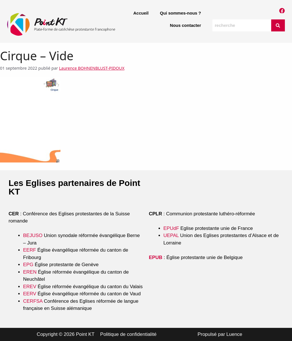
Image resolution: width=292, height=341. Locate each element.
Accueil (140, 13)
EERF (29, 250)
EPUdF (171, 228)
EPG (28, 264)
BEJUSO (33, 235)
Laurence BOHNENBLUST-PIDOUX (91, 68)
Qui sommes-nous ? (180, 13)
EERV (29, 293)
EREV (29, 286)
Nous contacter (185, 25)
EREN (29, 272)
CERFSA (32, 301)
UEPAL (171, 235)
